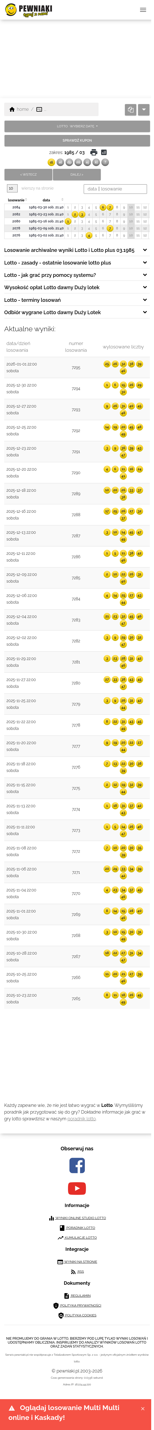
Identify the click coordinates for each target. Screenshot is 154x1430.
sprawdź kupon (77, 140)
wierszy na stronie (30, 188)
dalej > (77, 174)
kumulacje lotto (77, 1237)
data (46, 200)
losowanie (16, 200)
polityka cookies (77, 1315)
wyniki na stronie (77, 1262)
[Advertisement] (77, 59)
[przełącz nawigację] (143, 9)
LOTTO (76, 126)
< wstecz (28, 174)
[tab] (77, 249)
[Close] (143, 1408)
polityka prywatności (77, 1305)
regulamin (77, 1296)
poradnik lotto (81, 1118)
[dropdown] (144, 110)
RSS (77, 1271)
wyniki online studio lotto (77, 1218)
